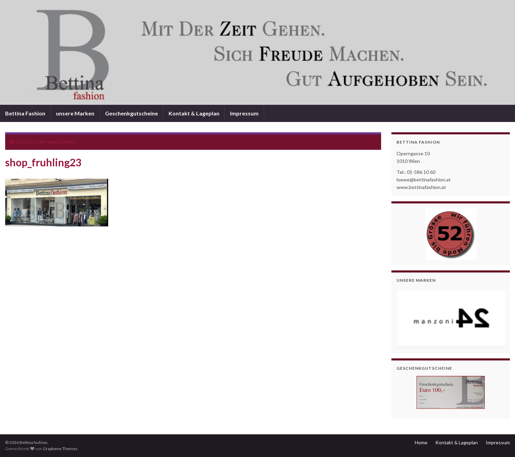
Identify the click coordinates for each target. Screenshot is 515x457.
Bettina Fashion (25, 113)
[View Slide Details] (451, 318)
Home (421, 442)
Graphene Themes (60, 448)
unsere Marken (75, 113)
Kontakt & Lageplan (194, 113)
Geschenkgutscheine (131, 113)
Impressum (244, 113)
